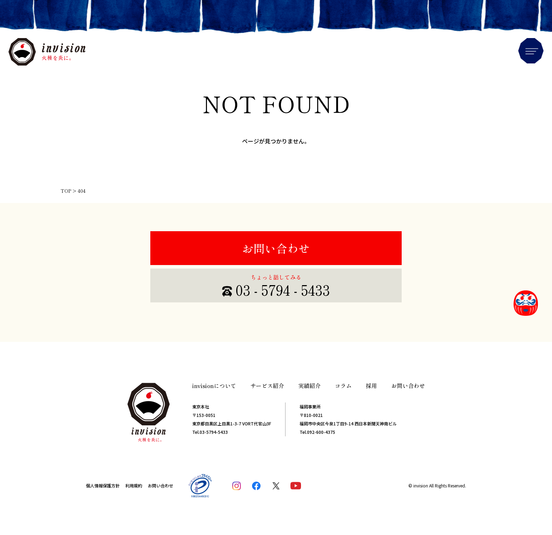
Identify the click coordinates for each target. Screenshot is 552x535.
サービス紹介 (267, 385)
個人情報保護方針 (103, 485)
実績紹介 (309, 385)
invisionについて (214, 385)
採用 (371, 385)
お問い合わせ (276, 248)
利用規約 (133, 485)
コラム (343, 385)
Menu (531, 50)
